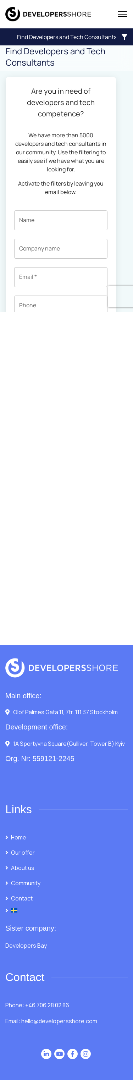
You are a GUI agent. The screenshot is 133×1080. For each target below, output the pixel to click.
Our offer (23, 852)
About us (22, 868)
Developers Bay (26, 945)
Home (18, 837)
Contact (22, 898)
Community (25, 883)
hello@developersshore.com (59, 1021)
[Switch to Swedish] (66, 910)
